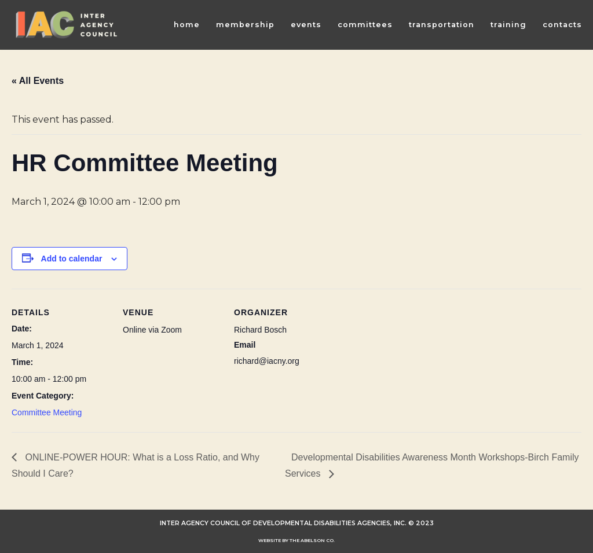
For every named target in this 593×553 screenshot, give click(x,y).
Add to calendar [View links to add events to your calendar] (72, 258)
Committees (365, 24)
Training (508, 24)
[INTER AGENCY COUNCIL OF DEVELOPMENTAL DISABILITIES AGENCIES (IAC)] (67, 24)
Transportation (441, 24)
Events (306, 24)
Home (187, 24)
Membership (245, 24)
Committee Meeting (47, 412)
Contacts (562, 24)
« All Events (38, 81)
